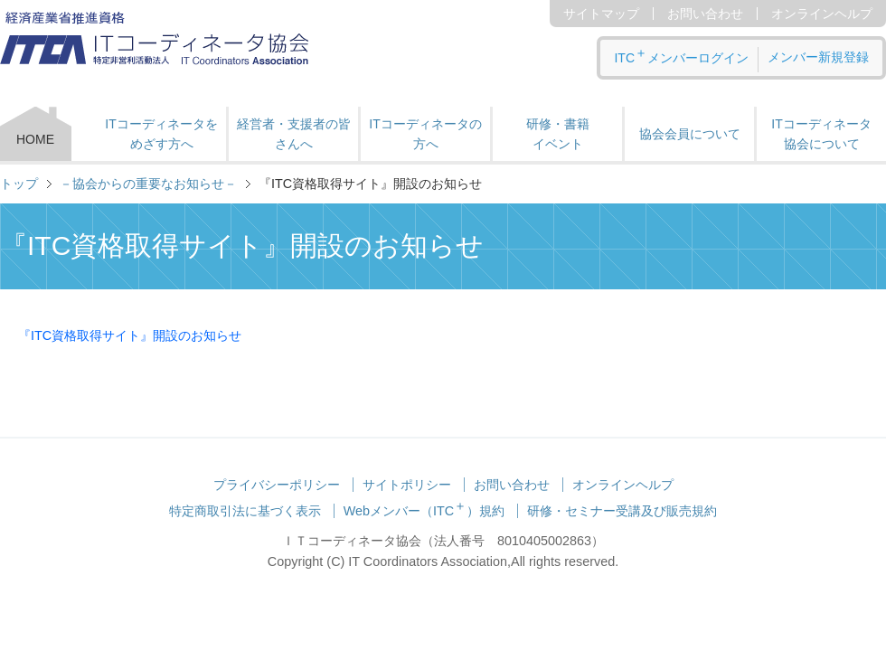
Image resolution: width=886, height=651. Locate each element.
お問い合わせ (705, 13)
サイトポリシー (407, 484)
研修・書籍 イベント (557, 134)
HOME (35, 139)
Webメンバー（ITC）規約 (424, 511)
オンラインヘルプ (821, 13)
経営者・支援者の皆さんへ (294, 134)
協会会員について (689, 134)
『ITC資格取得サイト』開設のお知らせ (129, 335)
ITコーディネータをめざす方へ (161, 134)
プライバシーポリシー (276, 484)
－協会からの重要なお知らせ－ (148, 183)
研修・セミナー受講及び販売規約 (622, 511)
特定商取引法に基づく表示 (245, 511)
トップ (19, 183)
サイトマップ (601, 13)
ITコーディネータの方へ (425, 134)
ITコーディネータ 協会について (821, 134)
